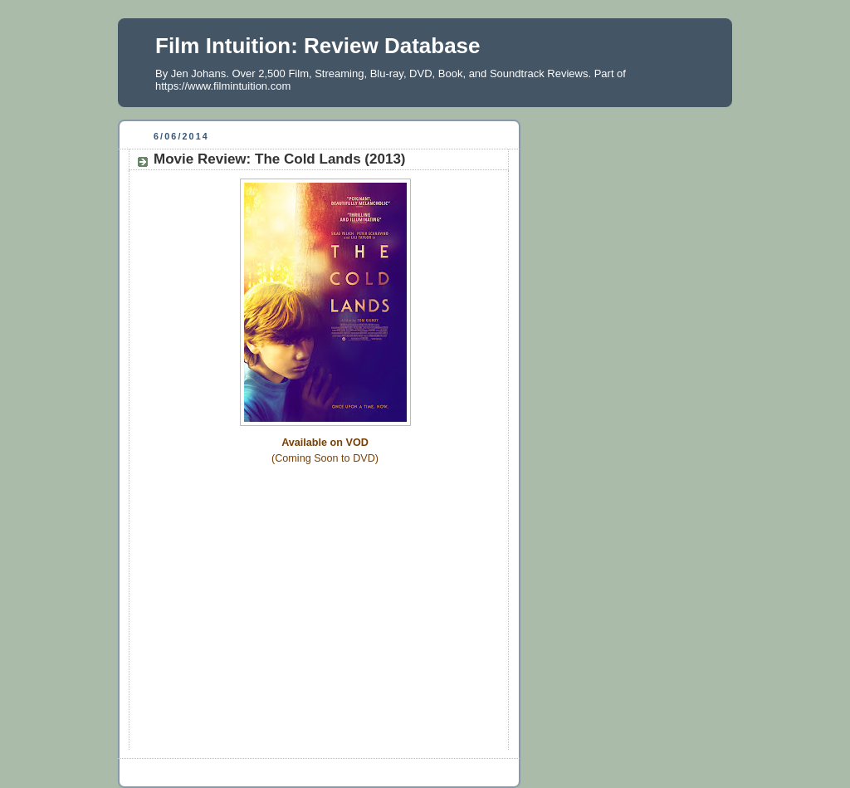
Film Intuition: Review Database (318, 45)
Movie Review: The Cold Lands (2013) (280, 159)
